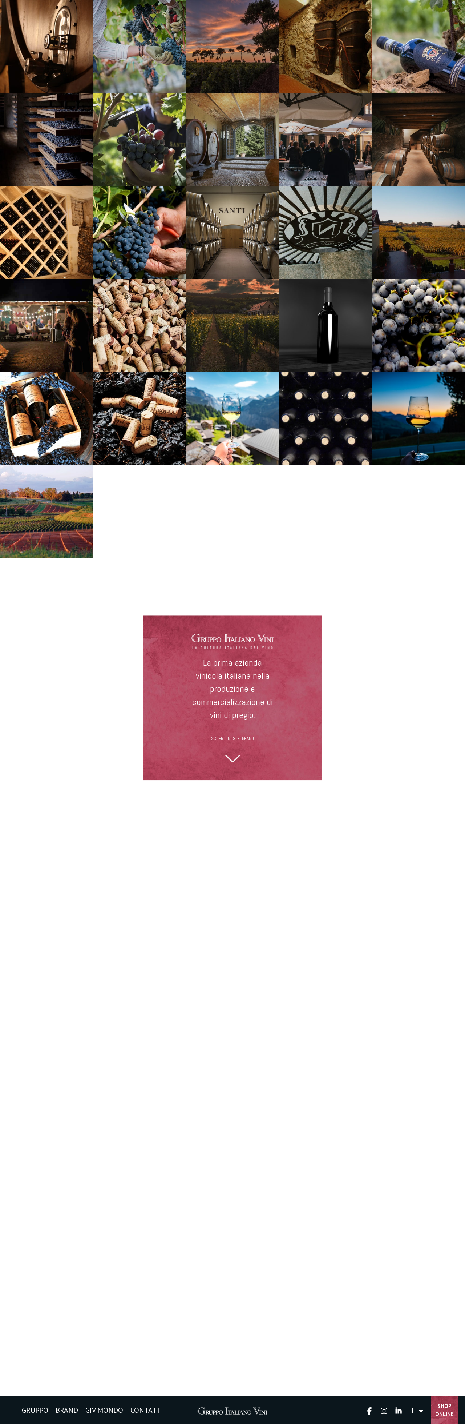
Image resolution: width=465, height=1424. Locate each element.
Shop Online (444, 1410)
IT (415, 1410)
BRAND (67, 1410)
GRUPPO (35, 1410)
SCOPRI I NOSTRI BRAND (232, 738)
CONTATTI (146, 1410)
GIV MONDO (104, 1410)
